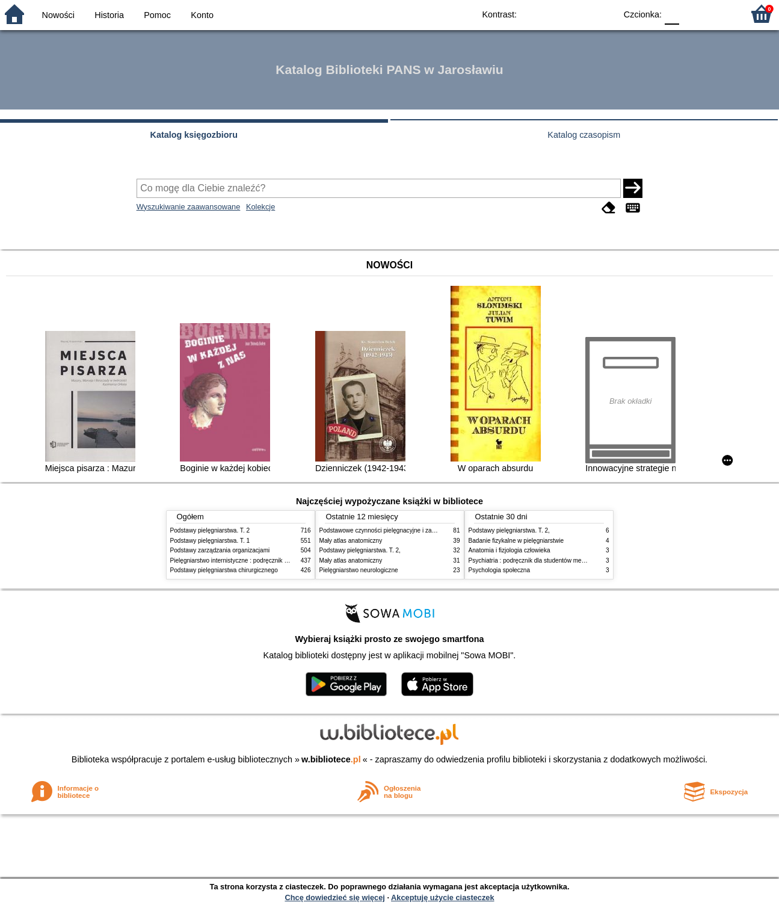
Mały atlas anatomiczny (351, 540)
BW (554, 13)
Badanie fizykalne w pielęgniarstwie (516, 540)
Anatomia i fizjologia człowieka (509, 550)
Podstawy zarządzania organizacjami (220, 550)
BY (603, 13)
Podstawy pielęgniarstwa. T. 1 (210, 540)
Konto (202, 15)
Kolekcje (260, 206)
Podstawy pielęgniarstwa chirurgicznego (224, 570)
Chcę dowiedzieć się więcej (334, 897)
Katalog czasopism (583, 135)
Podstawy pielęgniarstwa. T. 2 (210, 530)
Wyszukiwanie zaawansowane (189, 206)
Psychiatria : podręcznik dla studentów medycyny (535, 560)
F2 (720, 13)
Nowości (58, 15)
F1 (692, 13)
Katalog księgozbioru (194, 135)
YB (579, 13)
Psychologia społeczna (500, 570)
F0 (671, 13)
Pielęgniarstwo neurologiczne (358, 570)
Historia (109, 15)
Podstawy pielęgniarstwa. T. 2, (360, 550)
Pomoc (157, 15)
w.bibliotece (331, 759)
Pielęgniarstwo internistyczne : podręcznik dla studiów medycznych (260, 560)
